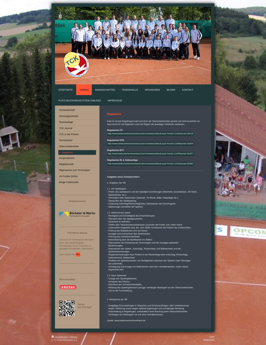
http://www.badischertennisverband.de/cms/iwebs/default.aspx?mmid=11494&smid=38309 (150, 143)
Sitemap (73, 337)
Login (211, 336)
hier (78, 254)
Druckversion (60, 337)
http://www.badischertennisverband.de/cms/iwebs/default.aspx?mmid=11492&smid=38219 (150, 133)
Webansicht (208, 340)
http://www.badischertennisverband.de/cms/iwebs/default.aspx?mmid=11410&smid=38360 (150, 163)
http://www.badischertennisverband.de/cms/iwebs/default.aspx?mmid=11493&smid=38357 (150, 153)
